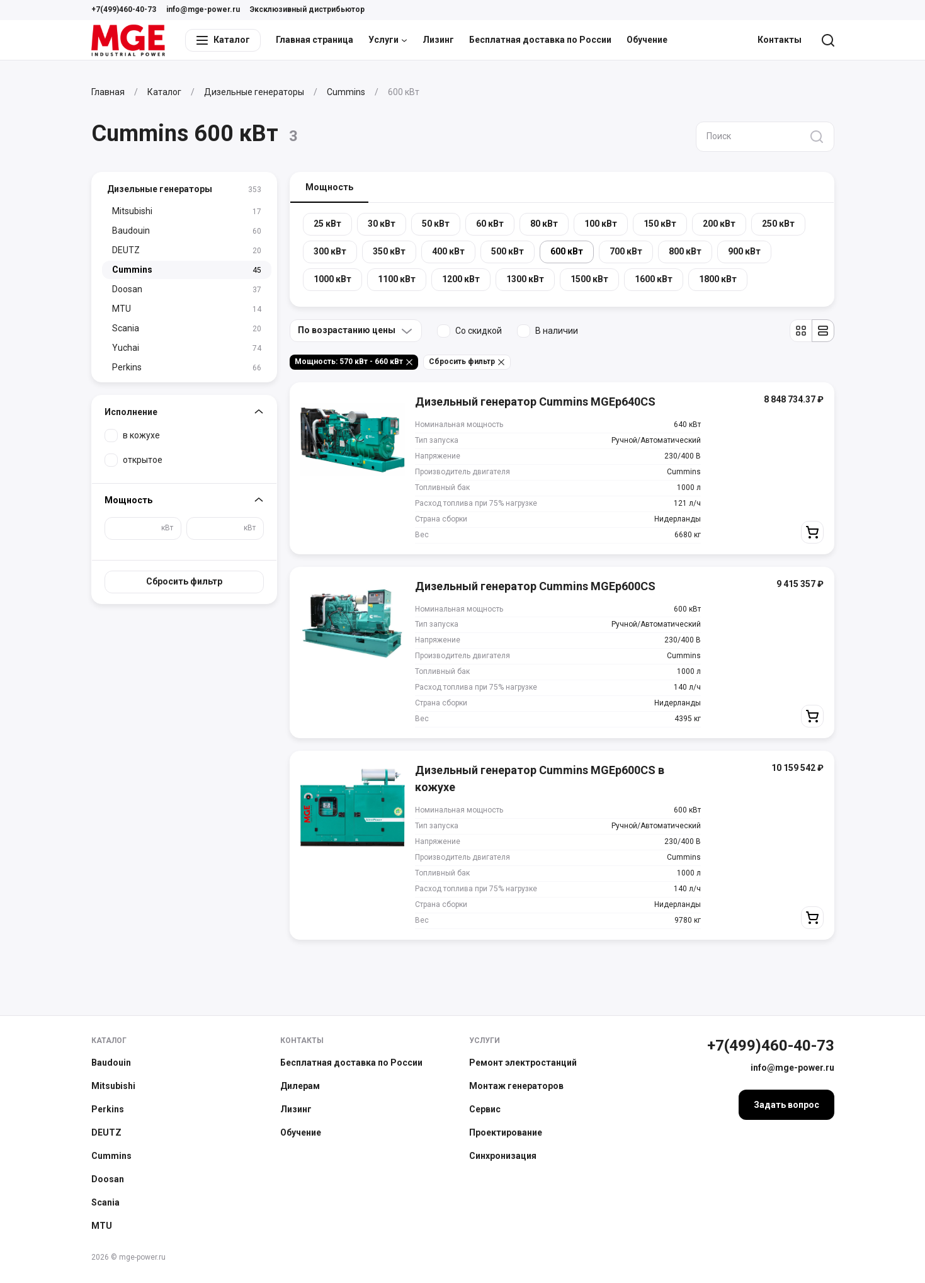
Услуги (387, 40)
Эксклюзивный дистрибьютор (307, 9)
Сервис (485, 1109)
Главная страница (314, 40)
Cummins (111, 1156)
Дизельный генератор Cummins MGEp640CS (535, 401)
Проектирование (505, 1132)
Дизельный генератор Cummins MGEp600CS (535, 586)
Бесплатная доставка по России (540, 40)
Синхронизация (502, 1156)
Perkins (107, 1109)
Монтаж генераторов (516, 1086)
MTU (101, 1226)
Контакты (780, 40)
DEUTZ (106, 1132)
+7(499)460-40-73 (123, 9)
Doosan (107, 1179)
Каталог (109, 1040)
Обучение (647, 40)
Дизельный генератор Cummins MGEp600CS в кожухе (539, 778)
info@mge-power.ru (203, 9)
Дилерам (300, 1086)
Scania (105, 1202)
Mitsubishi (113, 1086)
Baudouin (111, 1063)
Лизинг (438, 40)
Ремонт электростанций (523, 1063)
